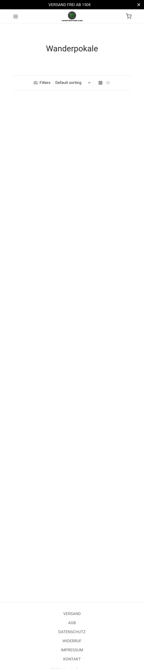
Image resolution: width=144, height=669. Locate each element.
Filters (41, 82)
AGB (72, 622)
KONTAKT (72, 659)
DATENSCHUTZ (72, 631)
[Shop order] (73, 83)
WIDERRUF (72, 641)
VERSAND (72, 613)
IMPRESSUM (72, 650)
